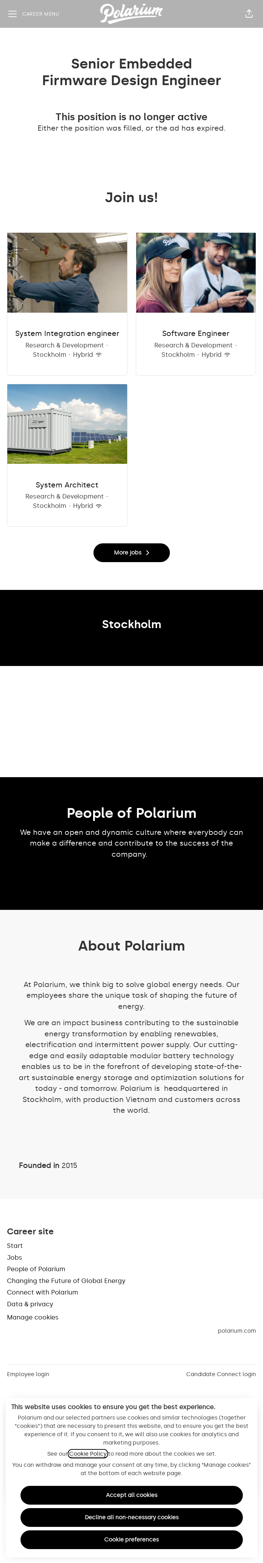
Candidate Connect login (221, 1374)
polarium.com (237, 1330)
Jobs (14, 1257)
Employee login (28, 1374)
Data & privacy (30, 1304)
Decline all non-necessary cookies (132, 1517)
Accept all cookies (131, 1495)
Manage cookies (33, 1317)
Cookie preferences (131, 1539)
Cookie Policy (88, 1453)
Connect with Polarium (42, 1292)
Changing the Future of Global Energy (66, 1281)
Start (15, 1246)
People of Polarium (36, 1269)
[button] (249, 14)
